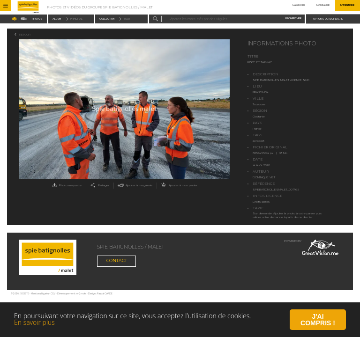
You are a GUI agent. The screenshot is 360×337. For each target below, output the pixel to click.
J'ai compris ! (317, 321)
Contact (116, 260)
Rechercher (293, 18)
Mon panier (323, 5)
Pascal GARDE (104, 294)
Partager (99, 186)
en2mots (81, 294)
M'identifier (347, 5)
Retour (24, 35)
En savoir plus (34, 323)
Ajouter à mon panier (178, 186)
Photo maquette (66, 186)
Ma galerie (298, 5)
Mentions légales (40, 294)
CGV (53, 294)
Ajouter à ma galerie (134, 186)
